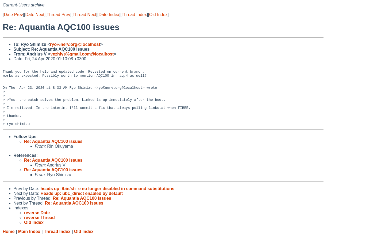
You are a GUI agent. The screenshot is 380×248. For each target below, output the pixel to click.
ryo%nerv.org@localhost (75, 44)
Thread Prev (58, 14)
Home (8, 242)
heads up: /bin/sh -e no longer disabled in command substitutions (107, 200)
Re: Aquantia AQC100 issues (53, 152)
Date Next (34, 14)
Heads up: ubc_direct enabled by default (81, 204)
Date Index (108, 14)
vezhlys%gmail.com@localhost (82, 54)
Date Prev (13, 14)
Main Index (29, 242)
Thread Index (134, 14)
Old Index (158, 14)
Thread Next (84, 14)
